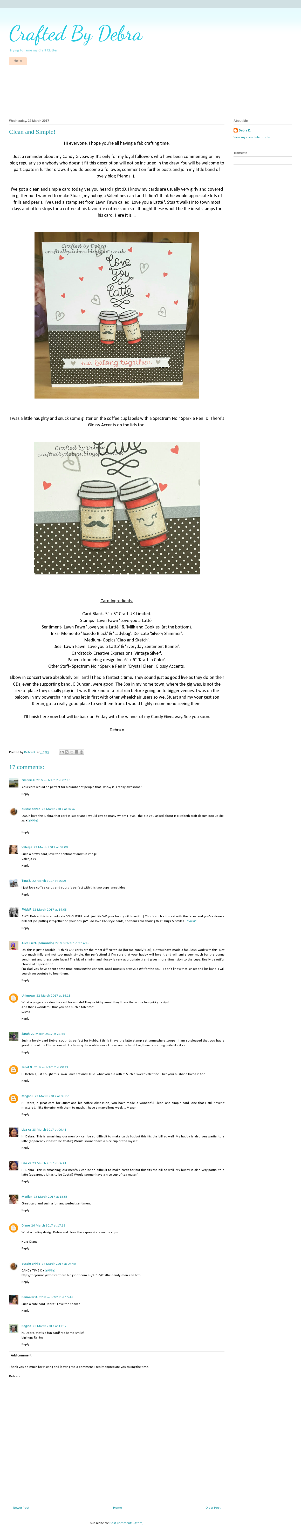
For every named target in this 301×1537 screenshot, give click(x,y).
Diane (26, 1225)
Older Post (213, 1507)
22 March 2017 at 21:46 (48, 1034)
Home (18, 61)
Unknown (28, 995)
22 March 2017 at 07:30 (53, 780)
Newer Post (21, 1507)
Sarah (26, 1034)
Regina (26, 1326)
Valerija (27, 847)
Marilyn (27, 1196)
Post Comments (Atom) (126, 1523)
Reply (25, 794)
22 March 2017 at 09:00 (51, 847)
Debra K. (245, 130)
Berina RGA (30, 1297)
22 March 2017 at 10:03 (49, 881)
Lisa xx (26, 1129)
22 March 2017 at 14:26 (72, 943)
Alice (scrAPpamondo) (38, 943)
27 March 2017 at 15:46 (56, 1297)
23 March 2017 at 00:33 (51, 1067)
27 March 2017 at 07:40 (59, 1264)
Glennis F (28, 780)
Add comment (21, 1355)
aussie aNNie (31, 809)
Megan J (27, 1096)
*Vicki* (26, 909)
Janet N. (27, 1067)
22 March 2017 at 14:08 (50, 909)
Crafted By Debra (75, 33)
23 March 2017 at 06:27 (52, 1096)
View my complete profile (252, 137)
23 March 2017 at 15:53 (51, 1196)
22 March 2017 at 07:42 (59, 809)
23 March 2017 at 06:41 (49, 1129)
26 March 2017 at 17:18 (48, 1225)
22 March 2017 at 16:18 (54, 995)
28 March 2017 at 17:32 (50, 1326)
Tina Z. (26, 881)
